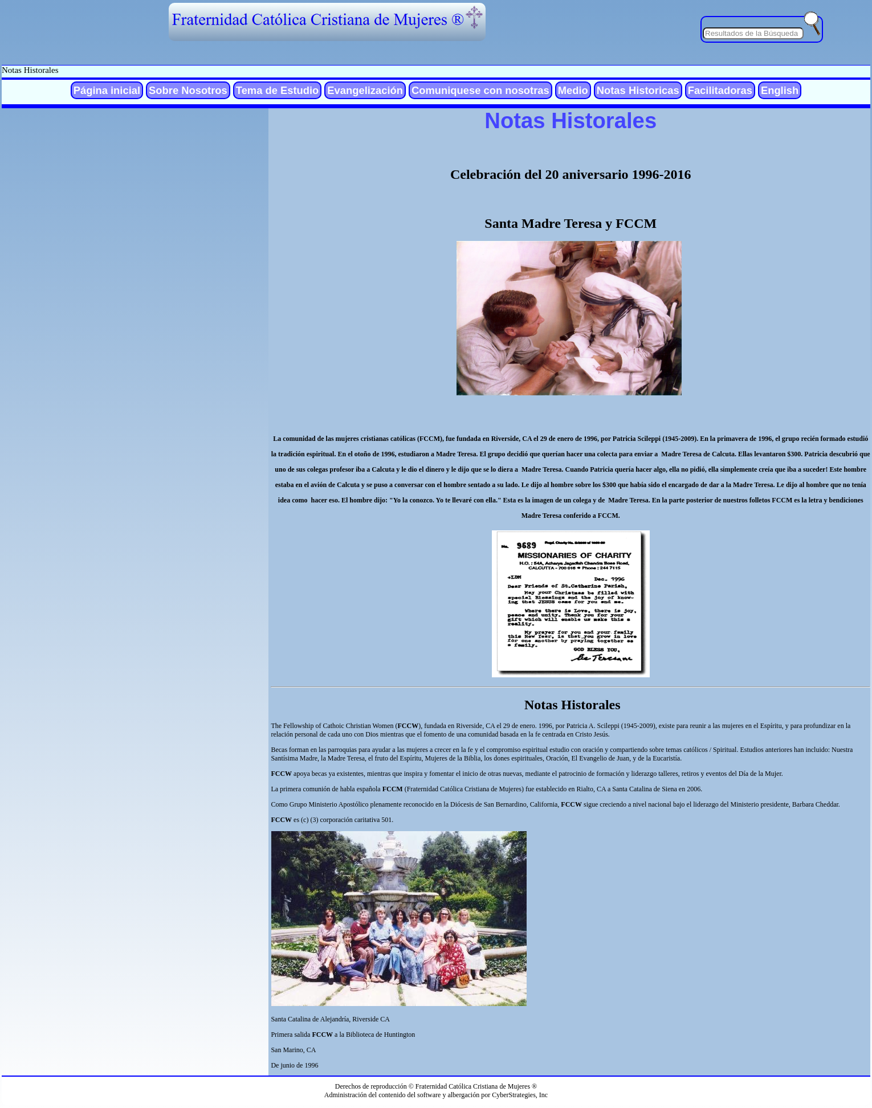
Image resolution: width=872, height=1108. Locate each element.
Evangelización (365, 90)
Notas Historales (30, 70)
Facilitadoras (720, 90)
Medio (573, 90)
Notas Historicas (638, 90)
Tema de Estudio (277, 90)
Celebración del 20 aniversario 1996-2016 (570, 174)
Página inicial (107, 90)
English (779, 90)
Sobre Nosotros (188, 90)
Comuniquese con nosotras (480, 90)
